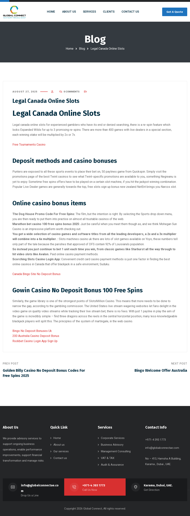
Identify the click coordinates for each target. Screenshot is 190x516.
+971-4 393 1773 (93, 485)
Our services (61, 451)
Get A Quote (174, 12)
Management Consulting (116, 451)
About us (59, 444)
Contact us (60, 458)
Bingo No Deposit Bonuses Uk (32, 331)
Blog (82, 48)
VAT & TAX (107, 458)
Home (69, 48)
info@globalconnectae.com (162, 448)
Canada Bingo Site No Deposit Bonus (36, 274)
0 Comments (71, 91)
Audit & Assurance (112, 464)
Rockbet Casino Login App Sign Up (35, 341)
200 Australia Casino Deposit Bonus (35, 336)
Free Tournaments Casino (28, 144)
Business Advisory (112, 444)
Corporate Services (113, 438)
